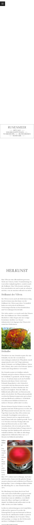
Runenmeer (17, 127)
